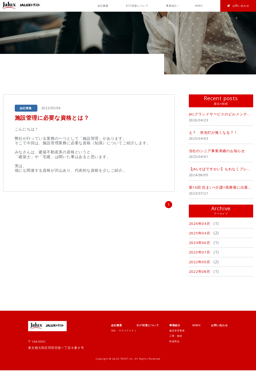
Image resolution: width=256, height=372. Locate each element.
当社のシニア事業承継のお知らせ (219, 151)
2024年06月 (200, 244)
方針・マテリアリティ (124, 332)
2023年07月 (200, 253)
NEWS (199, 5)
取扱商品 (174, 342)
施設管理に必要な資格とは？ (53, 117)
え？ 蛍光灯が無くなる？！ (215, 132)
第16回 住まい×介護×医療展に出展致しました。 (221, 188)
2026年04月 (200, 224)
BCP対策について (137, 5)
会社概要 (103, 5)
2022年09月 (200, 263)
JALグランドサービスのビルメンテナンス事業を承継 (221, 114)
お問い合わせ (238, 5)
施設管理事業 (177, 332)
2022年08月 (200, 272)
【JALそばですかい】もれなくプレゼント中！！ (221, 170)
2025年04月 (200, 234)
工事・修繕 (175, 337)
